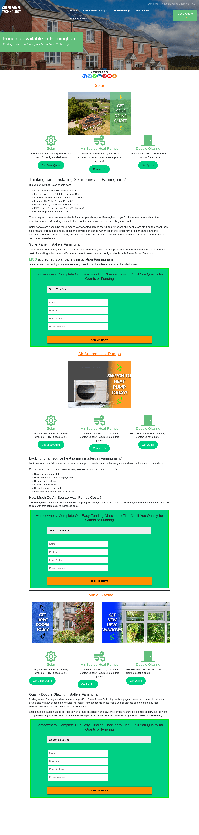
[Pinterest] (104, 76)
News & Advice (78, 18)
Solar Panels (143, 10)
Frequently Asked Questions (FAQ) (178, 3)
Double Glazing (121, 10)
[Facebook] (84, 76)
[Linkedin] (99, 76)
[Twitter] (89, 76)
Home (73, 10)
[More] (114, 76)
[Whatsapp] (94, 76)
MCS (33, 259)
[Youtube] (109, 76)
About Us (153, 3)
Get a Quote (185, 15)
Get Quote (148, 165)
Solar (51, 148)
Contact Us (99, 169)
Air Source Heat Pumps (94, 10)
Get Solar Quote (51, 165)
